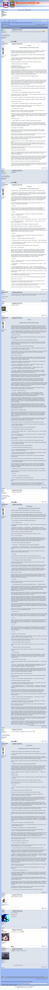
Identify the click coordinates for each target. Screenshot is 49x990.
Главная (5, 21)
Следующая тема (44, 24)
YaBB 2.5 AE (32, 986)
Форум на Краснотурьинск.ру (6, 22)
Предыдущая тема (39, 24)
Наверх (3, 41)
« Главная (3, 984)
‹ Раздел (7, 984)
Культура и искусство (19, 22)
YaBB (18, 987)
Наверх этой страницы (13, 984)
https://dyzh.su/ (14, 914)
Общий (13, 22)
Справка (9, 21)
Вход (2, 16)
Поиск (12, 21)
